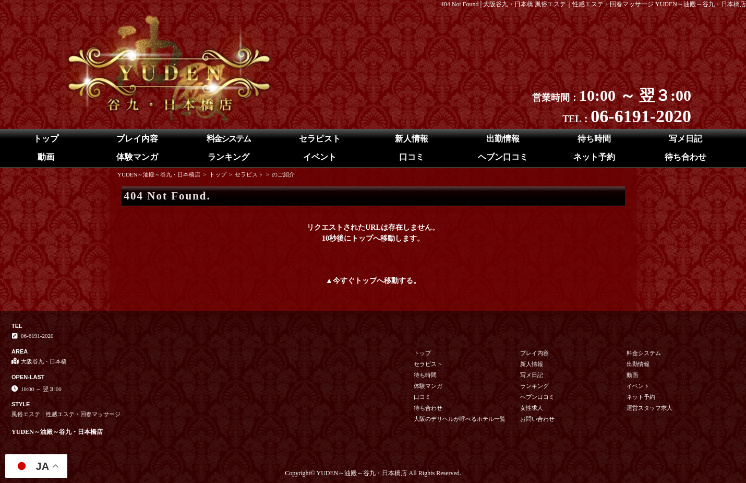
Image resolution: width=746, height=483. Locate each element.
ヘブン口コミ (503, 156)
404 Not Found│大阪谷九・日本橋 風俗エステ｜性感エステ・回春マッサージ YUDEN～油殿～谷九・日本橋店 (593, 4)
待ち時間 (594, 138)
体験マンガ (137, 156)
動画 (46, 156)
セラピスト (320, 138)
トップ (45, 138)
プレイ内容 (137, 138)
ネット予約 (594, 156)
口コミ (411, 156)
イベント (319, 156)
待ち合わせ (685, 156)
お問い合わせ (537, 419)
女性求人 (531, 408)
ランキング (228, 156)
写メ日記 (685, 138)
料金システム (228, 138)
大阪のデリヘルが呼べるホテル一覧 (460, 419)
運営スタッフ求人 (649, 408)
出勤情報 (503, 138)
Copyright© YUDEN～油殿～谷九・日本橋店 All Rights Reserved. (373, 473)
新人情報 (411, 138)
